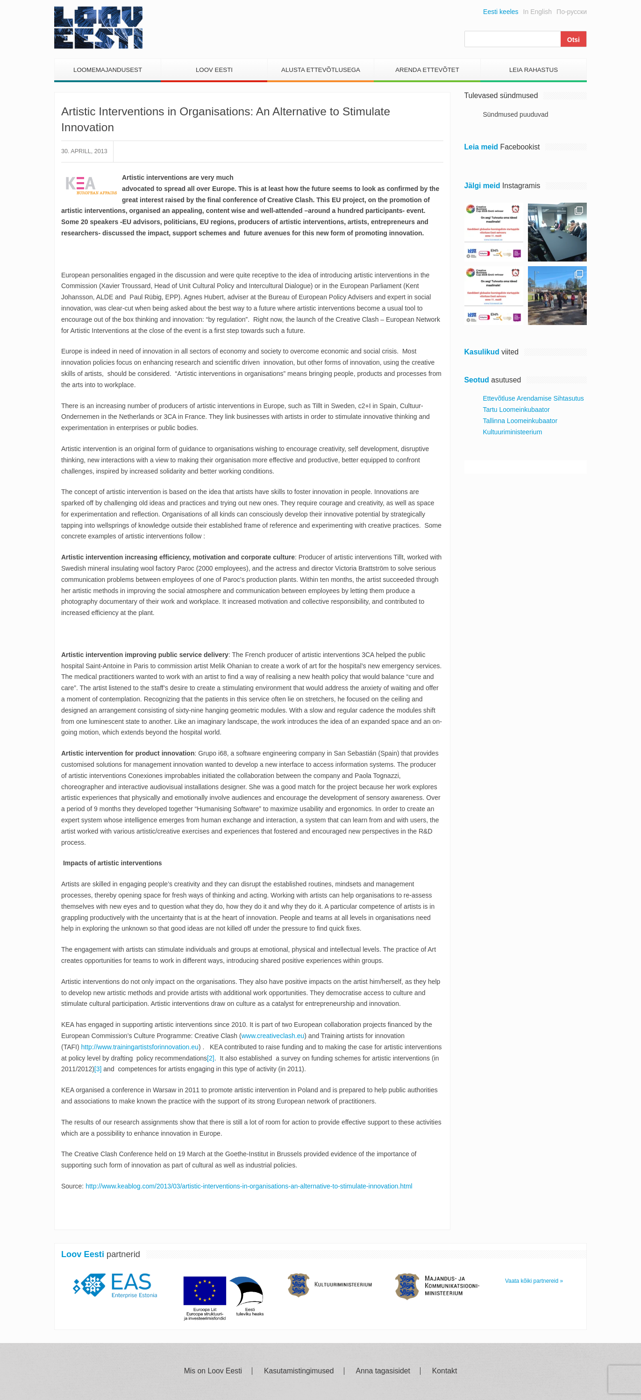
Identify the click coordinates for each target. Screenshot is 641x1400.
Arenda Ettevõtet (427, 69)
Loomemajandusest (107, 69)
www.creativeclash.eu (273, 1035)
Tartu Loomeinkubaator (516, 409)
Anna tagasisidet (383, 1371)
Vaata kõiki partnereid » (534, 1281)
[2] (210, 1058)
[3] (98, 1069)
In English (537, 11)
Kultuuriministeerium (512, 432)
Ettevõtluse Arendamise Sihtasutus (533, 398)
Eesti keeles (500, 11)
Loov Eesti (214, 69)
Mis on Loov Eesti (213, 1371)
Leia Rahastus (533, 69)
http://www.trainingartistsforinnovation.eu (140, 1047)
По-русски (571, 11)
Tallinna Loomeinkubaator (520, 420)
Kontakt (444, 1371)
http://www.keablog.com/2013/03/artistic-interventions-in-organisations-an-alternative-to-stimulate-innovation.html (249, 1186)
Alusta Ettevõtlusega (320, 69)
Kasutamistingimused (299, 1371)
